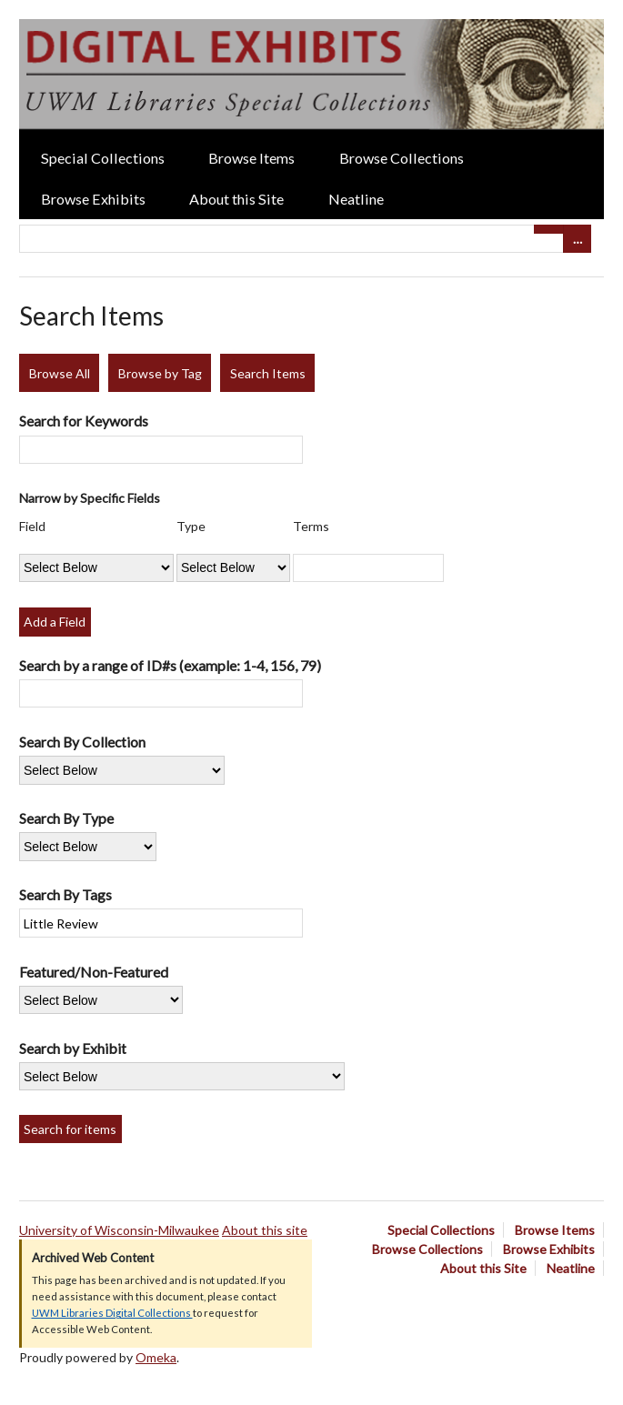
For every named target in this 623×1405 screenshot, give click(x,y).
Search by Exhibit (72, 1048)
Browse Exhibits (93, 198)
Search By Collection (82, 741)
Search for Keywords (83, 420)
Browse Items (251, 157)
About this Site (236, 198)
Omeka (156, 1357)
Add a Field (54, 621)
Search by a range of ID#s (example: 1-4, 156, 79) (170, 665)
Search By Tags (65, 894)
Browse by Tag (160, 373)
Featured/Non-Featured (93, 971)
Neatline (356, 198)
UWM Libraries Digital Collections (112, 1313)
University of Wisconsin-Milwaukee (119, 1230)
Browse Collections (401, 157)
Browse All (59, 373)
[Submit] (548, 230)
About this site (264, 1230)
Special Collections (103, 157)
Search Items (268, 373)
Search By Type (66, 818)
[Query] (305, 239)
